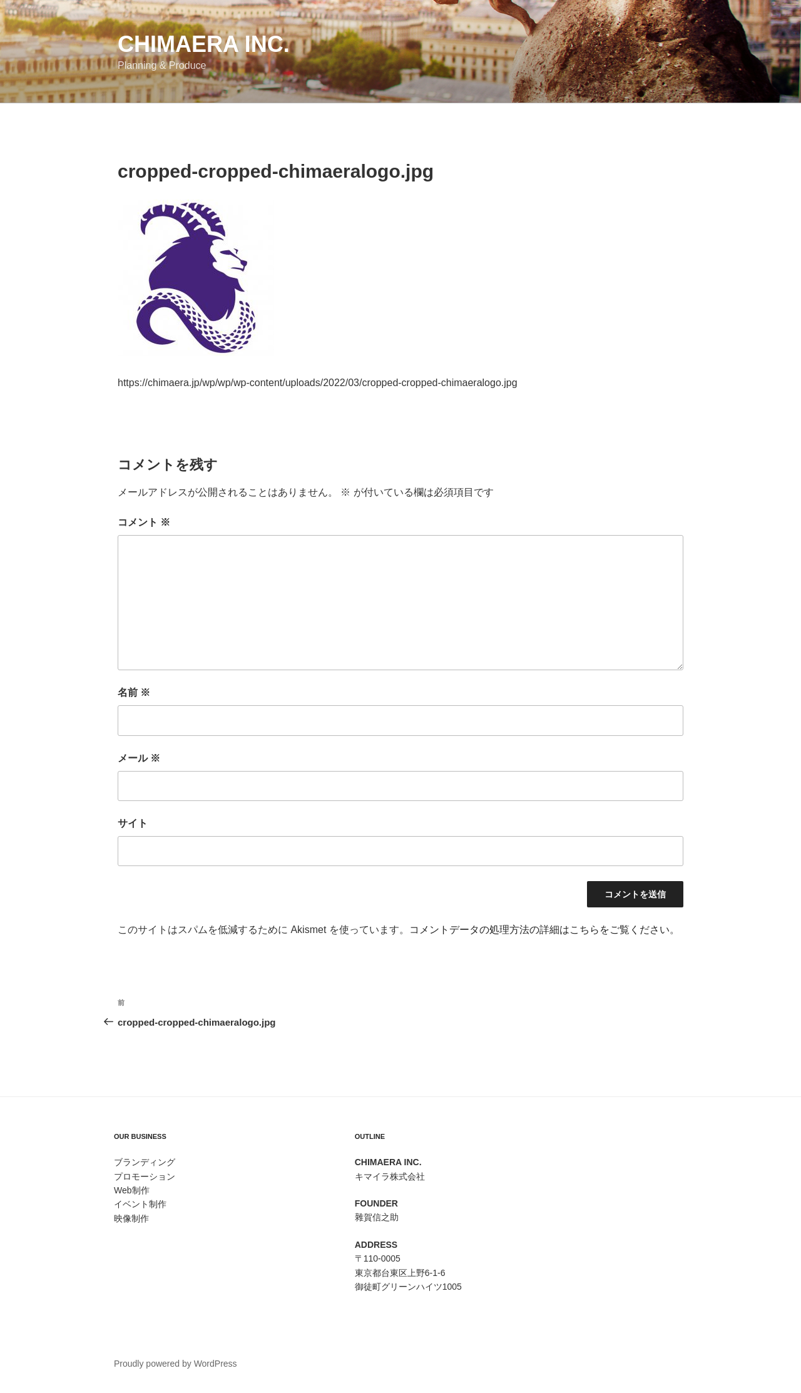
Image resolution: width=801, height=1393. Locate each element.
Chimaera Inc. (204, 44)
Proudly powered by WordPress (175, 1364)
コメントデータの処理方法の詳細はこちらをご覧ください (539, 929)
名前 (134, 692)
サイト (133, 823)
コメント (144, 522)
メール (139, 758)
